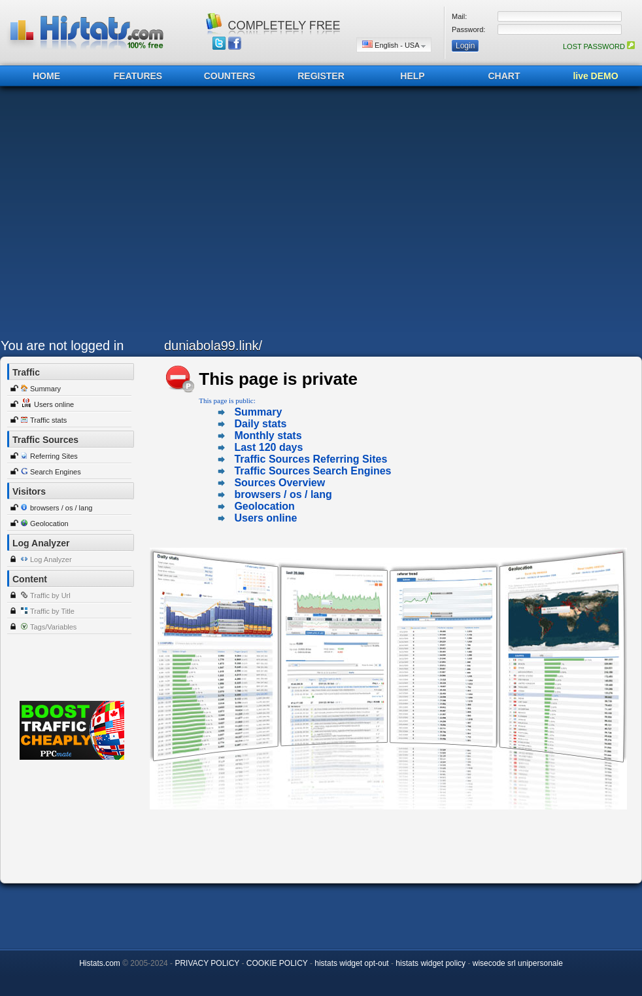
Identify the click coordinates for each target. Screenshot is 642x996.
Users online (54, 404)
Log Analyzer (51, 559)
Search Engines (55, 472)
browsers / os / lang (61, 508)
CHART (504, 76)
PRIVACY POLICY (207, 963)
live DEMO (595, 76)
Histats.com (99, 963)
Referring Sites (54, 456)
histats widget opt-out (351, 963)
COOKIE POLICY (277, 963)
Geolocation (49, 523)
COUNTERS (230, 76)
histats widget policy (430, 963)
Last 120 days (268, 447)
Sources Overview (279, 482)
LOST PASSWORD (599, 46)
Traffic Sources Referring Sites (310, 459)
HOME (46, 76)
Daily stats (260, 423)
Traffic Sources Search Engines (312, 470)
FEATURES (138, 76)
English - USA (394, 45)
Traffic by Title (52, 611)
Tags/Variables (53, 627)
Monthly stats (267, 435)
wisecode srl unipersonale (518, 963)
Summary (45, 389)
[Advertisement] (123, 215)
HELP (412, 76)
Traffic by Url (50, 595)
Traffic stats (48, 420)
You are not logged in (62, 345)
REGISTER (321, 76)
